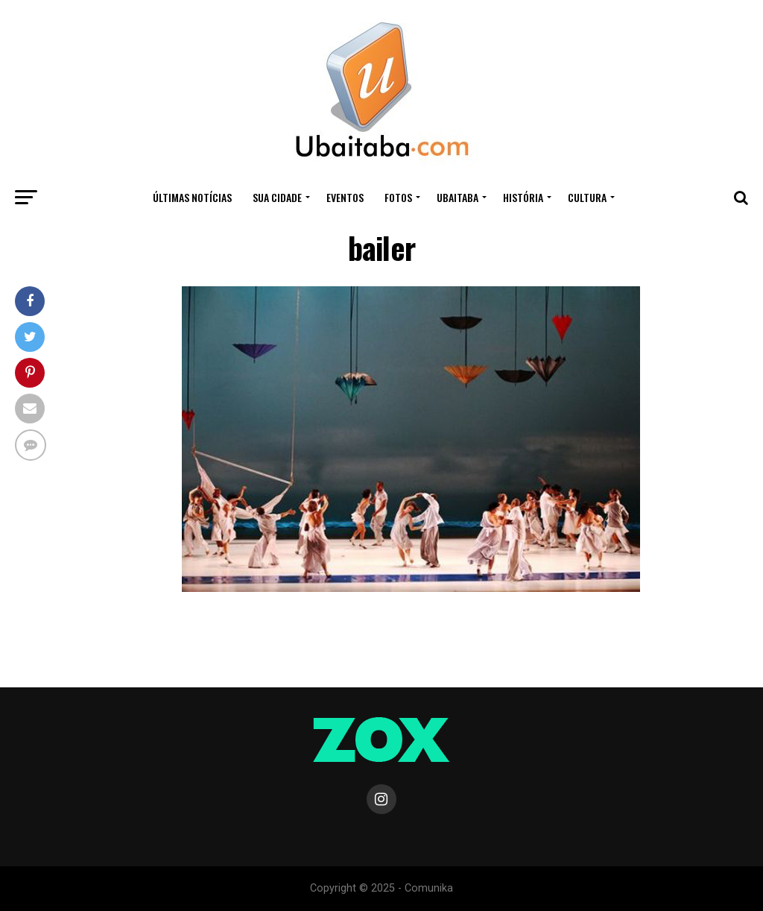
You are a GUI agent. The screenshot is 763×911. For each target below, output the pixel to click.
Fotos (398, 197)
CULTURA (587, 197)
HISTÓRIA (523, 197)
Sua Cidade (277, 197)
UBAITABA (457, 197)
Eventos (345, 197)
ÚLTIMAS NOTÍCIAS (192, 197)
